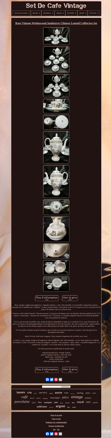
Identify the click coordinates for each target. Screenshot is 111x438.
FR (58, 430)
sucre (58, 392)
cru (29, 392)
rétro (94, 393)
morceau (73, 393)
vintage (77, 397)
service (43, 392)
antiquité (48, 402)
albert (61, 403)
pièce (65, 397)
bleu (40, 402)
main (74, 407)
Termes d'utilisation (56, 426)
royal (80, 402)
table (56, 402)
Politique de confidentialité (56, 422)
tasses (21, 392)
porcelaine (22, 402)
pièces (39, 398)
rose (66, 392)
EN (54, 430)
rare (88, 402)
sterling (80, 393)
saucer (32, 398)
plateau (88, 398)
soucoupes (55, 397)
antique (67, 403)
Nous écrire (56, 419)
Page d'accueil (56, 415)
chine (35, 393)
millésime (42, 406)
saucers (51, 407)
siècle (34, 403)
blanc (68, 407)
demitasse (45, 398)
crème (51, 393)
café (24, 397)
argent (60, 406)
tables (88, 393)
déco (73, 403)
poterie (95, 402)
